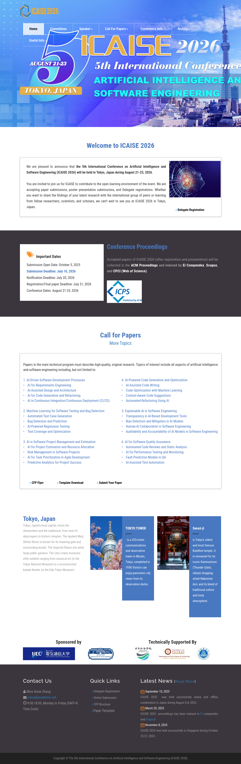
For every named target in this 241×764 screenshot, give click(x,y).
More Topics (120, 343)
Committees (58, 29)
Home (33, 29)
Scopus (150, 719)
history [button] (184, 29)
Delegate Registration (106, 691)
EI (202, 714)
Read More (185, 681)
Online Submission (104, 698)
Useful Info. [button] (38, 40)
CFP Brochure (101, 704)
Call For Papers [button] (116, 29)
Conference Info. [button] (153, 29)
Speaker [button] (86, 29)
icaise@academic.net (41, 697)
